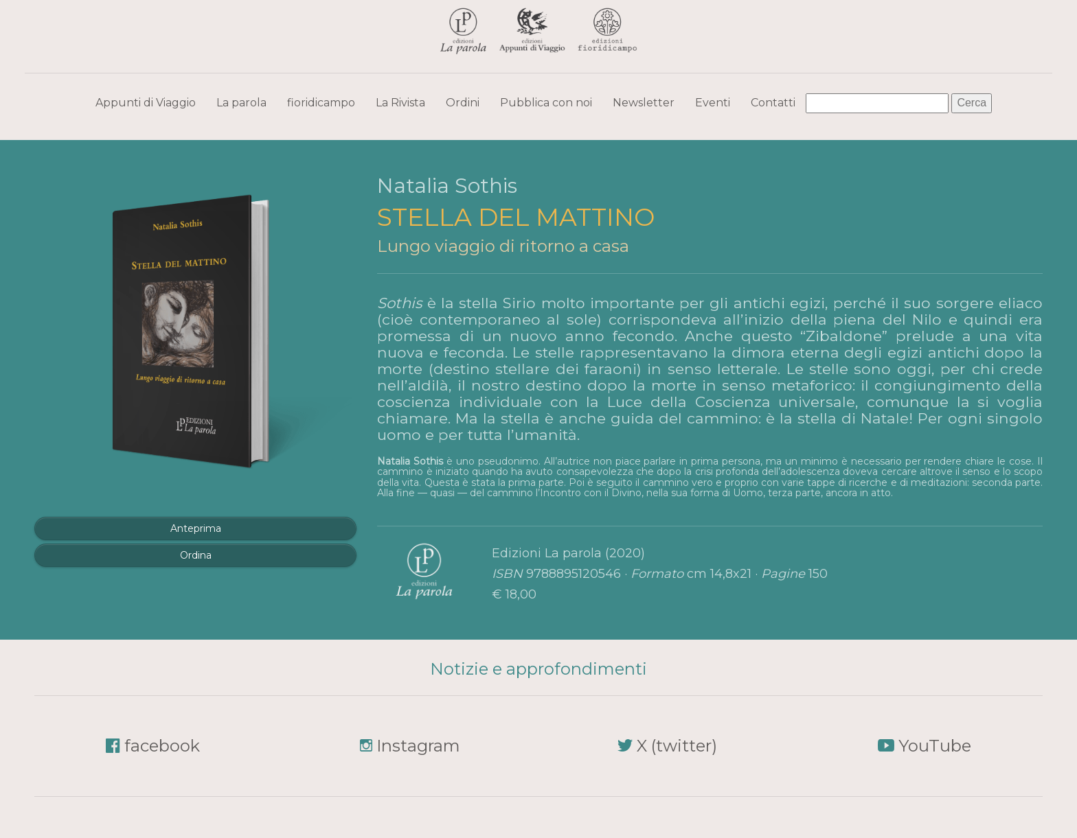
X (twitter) (677, 746)
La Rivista (400, 102)
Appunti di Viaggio (145, 102)
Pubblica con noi (546, 102)
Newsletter (643, 102)
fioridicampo (321, 102)
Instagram (418, 746)
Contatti (773, 102)
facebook (162, 746)
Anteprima (195, 528)
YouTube (934, 746)
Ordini (462, 102)
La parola (241, 102)
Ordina (196, 555)
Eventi (712, 102)
